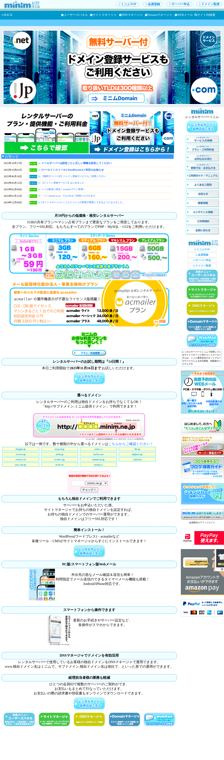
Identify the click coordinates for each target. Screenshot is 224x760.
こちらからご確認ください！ (130, 444)
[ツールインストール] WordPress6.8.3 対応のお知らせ (72, 169)
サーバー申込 (179, 4)
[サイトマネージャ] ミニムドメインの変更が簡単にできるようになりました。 (83, 202)
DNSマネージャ (131, 15)
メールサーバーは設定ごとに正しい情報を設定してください (76, 163)
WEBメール (184, 15)
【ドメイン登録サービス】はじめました (62, 182)
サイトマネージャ (103, 15)
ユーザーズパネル (74, 15)
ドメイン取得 (209, 4)
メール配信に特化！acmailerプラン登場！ (63, 189)
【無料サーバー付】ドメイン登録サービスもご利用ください (73, 176)
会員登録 (152, 4)
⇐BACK (7, 15)
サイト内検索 (204, 15)
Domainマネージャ (158, 15)
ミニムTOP (127, 4)
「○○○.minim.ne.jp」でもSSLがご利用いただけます (68, 195)
